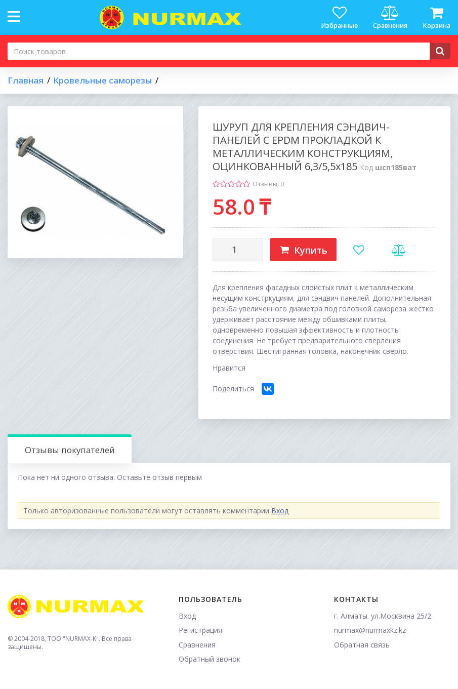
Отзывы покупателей (70, 450)
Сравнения (197, 645)
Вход (279, 510)
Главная (26, 80)
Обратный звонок (209, 659)
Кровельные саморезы (102, 80)
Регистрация (200, 630)
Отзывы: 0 (268, 184)
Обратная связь (362, 645)
